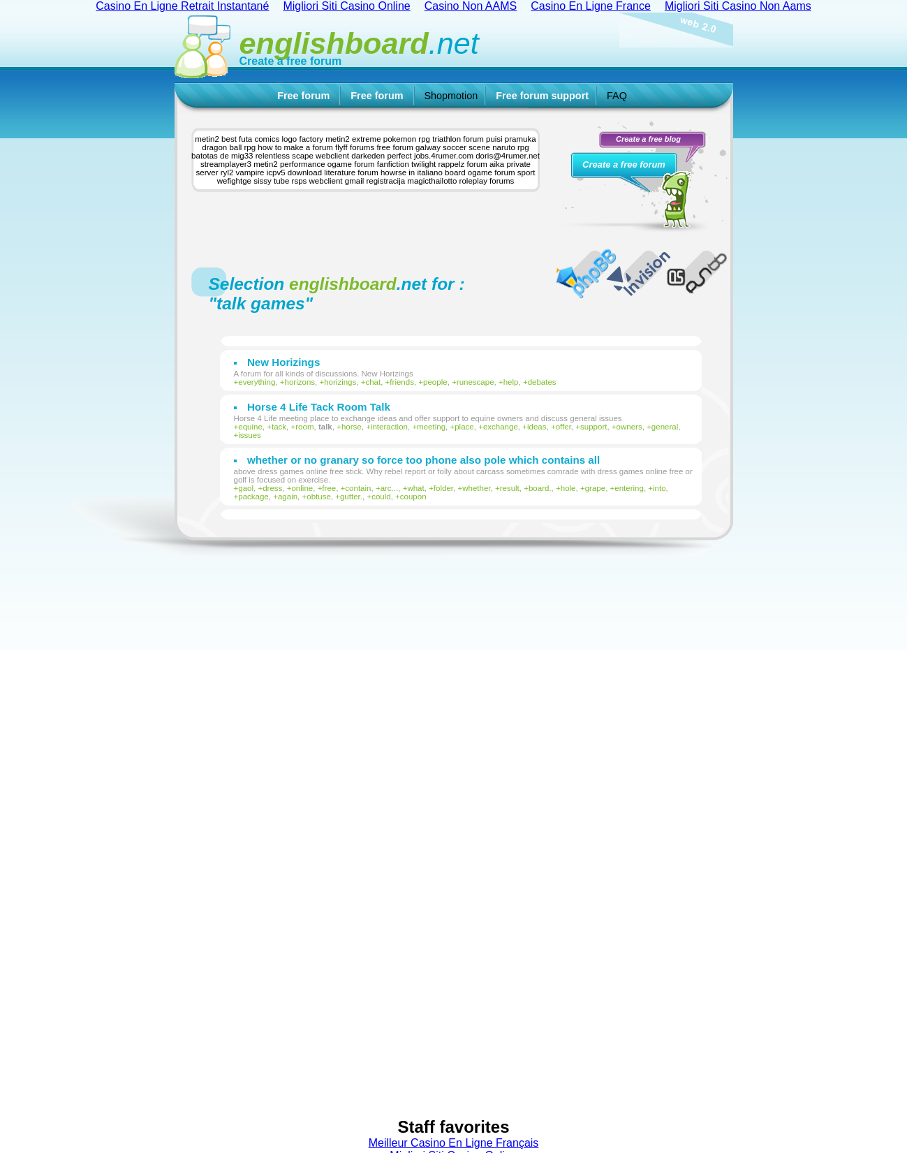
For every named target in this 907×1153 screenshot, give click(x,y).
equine (250, 427)
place (464, 427)
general (664, 427)
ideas (537, 427)
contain (358, 488)
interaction (389, 427)
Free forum (303, 95)
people (435, 382)
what (415, 488)
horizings (340, 382)
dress (272, 488)
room (304, 427)
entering (629, 488)
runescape (475, 382)
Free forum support (542, 95)
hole (568, 488)
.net (359, 43)
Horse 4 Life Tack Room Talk (318, 407)
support (593, 427)
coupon (413, 496)
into (659, 488)
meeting (431, 427)
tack (279, 427)
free (329, 488)
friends (402, 382)
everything (256, 382)
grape (595, 488)
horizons (300, 382)
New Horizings (283, 362)
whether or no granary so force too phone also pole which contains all (423, 460)
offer (563, 427)
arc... (390, 488)
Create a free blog (648, 139)
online (302, 488)
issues (249, 435)
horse (351, 427)
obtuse (319, 496)
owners (629, 427)
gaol (245, 488)
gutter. (351, 496)
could (381, 496)
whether (476, 488)
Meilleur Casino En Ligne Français (454, 1143)
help (511, 382)
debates (542, 382)
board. (540, 488)
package (253, 496)
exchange (500, 427)
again (287, 496)
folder (443, 488)
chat (373, 382)
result (509, 488)
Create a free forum (290, 61)
